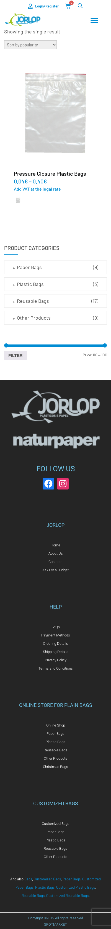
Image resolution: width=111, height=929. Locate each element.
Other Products (34, 318)
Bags (28, 879)
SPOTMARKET (55, 924)
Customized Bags (47, 879)
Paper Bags (29, 267)
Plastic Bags (30, 284)
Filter (15, 355)
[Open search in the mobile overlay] (80, 5)
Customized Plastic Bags (75, 887)
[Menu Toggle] (94, 20)
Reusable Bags (33, 301)
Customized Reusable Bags (67, 895)
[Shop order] (30, 44)
